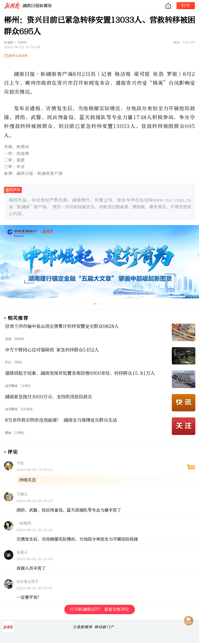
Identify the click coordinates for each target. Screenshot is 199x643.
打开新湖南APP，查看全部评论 (99, 609)
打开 (185, 5)
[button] (94, 303)
